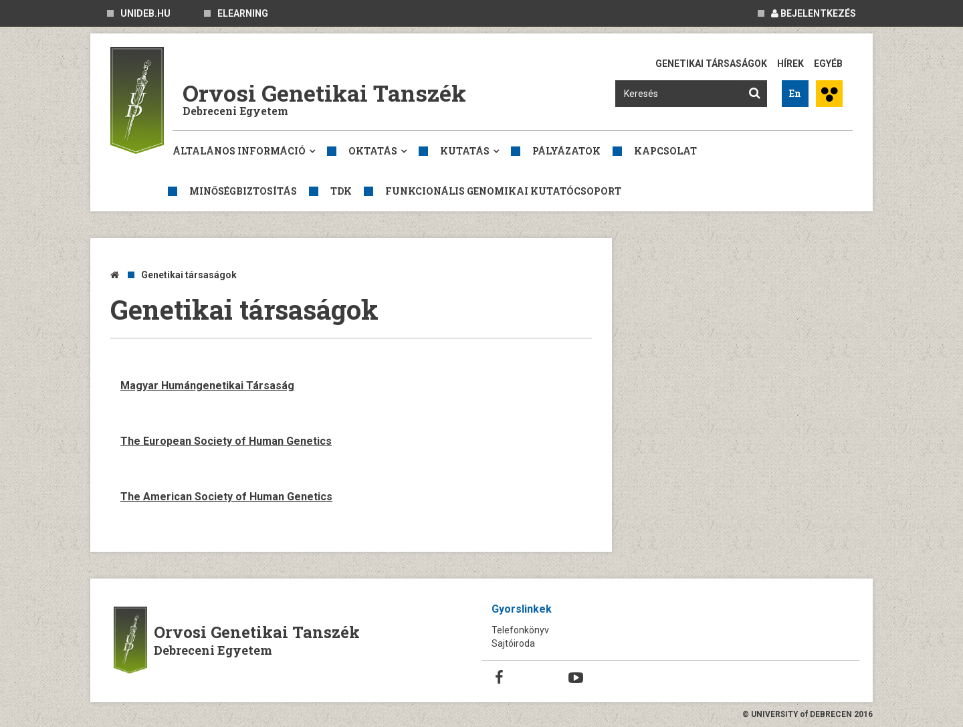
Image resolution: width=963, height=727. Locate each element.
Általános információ (239, 150)
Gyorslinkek (522, 609)
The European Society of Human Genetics (226, 441)
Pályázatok (566, 150)
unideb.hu (145, 13)
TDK (341, 191)
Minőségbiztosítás (243, 191)
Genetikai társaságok (711, 63)
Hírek (790, 63)
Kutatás (465, 150)
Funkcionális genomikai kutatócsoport (503, 191)
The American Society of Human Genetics (226, 496)
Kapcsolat (665, 150)
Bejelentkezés (813, 13)
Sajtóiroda (513, 643)
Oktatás (372, 150)
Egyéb (828, 63)
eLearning (242, 13)
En (795, 93)
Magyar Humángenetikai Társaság (207, 385)
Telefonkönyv (520, 630)
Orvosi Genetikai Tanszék (324, 93)
